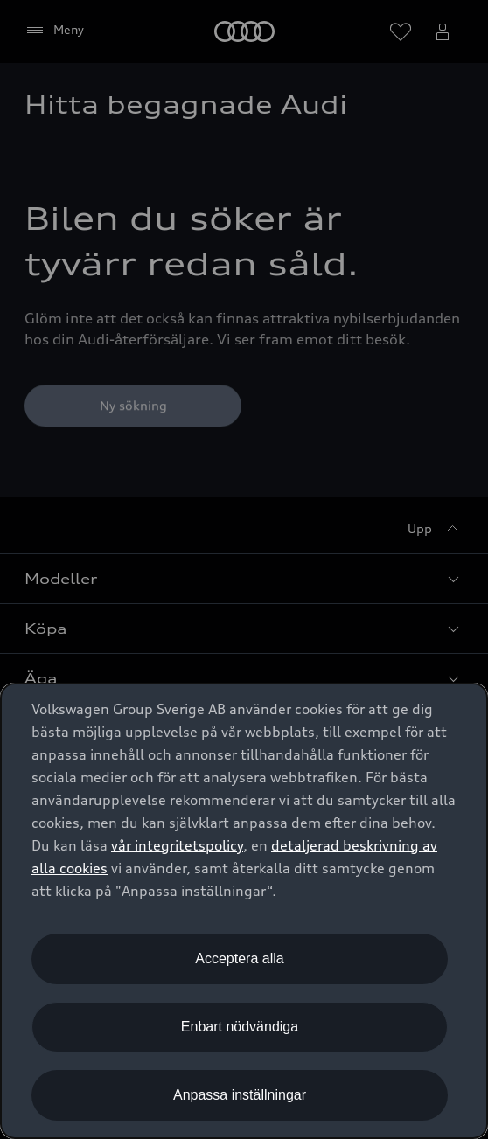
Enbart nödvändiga (239, 1026)
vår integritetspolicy (177, 845)
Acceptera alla (239, 958)
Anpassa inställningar (239, 1094)
